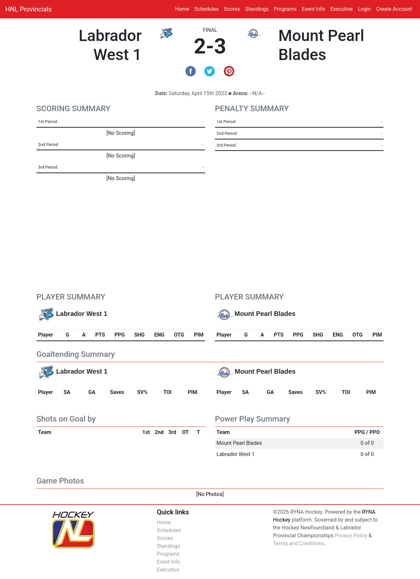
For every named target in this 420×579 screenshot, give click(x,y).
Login (364, 9)
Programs (285, 9)
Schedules (207, 9)
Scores (233, 8)
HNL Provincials (28, 9)
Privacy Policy (351, 535)
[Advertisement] (210, 243)
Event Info (313, 9)
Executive (341, 9)
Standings (256, 9)
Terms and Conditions (298, 543)
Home (182, 9)
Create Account (394, 9)
